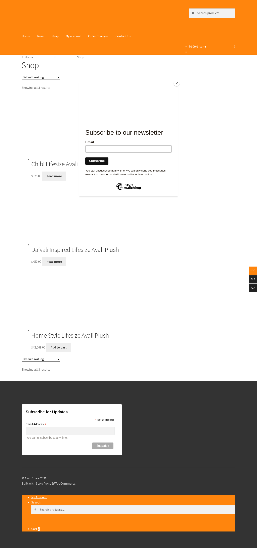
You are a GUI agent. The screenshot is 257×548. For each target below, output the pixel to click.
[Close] (177, 83)
